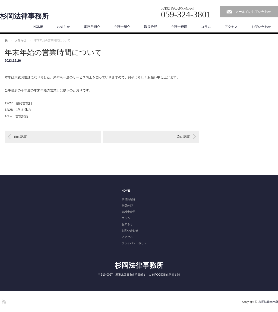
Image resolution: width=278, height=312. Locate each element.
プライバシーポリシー (135, 243)
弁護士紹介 (122, 27)
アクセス (231, 27)
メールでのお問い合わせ (253, 11)
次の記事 (183, 136)
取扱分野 (150, 27)
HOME (38, 27)
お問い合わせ (261, 27)
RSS (3, 300)
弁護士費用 (179, 27)
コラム (206, 27)
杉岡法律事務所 (24, 16)
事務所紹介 (92, 27)
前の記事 (20, 136)
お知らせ (63, 27)
